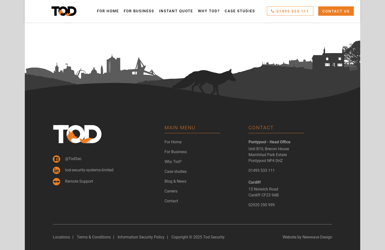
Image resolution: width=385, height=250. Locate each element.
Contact (171, 201)
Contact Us (336, 11)
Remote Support (73, 181)
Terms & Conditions (94, 237)
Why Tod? (209, 11)
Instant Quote (176, 11)
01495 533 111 (290, 11)
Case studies (240, 11)
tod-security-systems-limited (83, 170)
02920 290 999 (261, 205)
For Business (139, 11)
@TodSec (67, 159)
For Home (108, 11)
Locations (61, 237)
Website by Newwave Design (307, 237)
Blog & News (175, 181)
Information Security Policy (141, 237)
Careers (171, 191)
